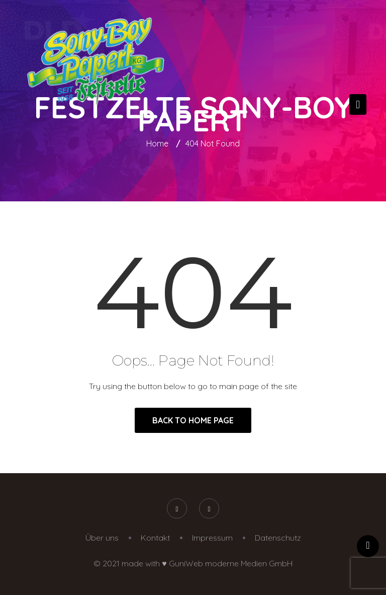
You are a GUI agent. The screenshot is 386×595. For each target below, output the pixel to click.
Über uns (102, 538)
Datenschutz (278, 538)
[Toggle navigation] (357, 104)
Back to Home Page (193, 420)
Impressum (212, 538)
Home (157, 143)
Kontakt (155, 538)
